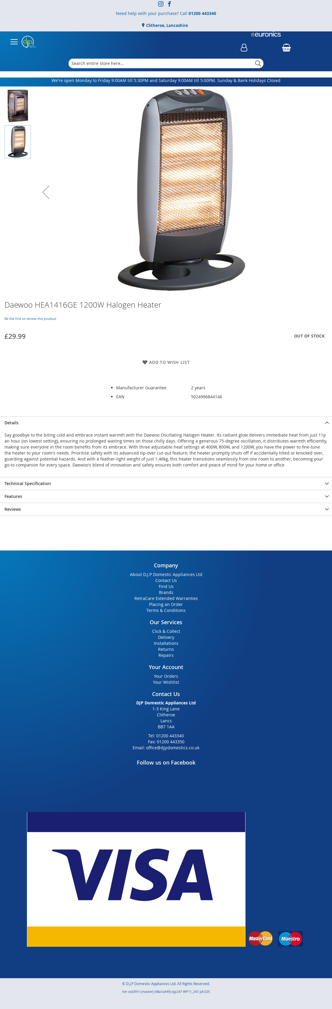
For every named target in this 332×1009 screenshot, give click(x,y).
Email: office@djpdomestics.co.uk (166, 747)
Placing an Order (166, 604)
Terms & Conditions (166, 610)
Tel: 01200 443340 (166, 735)
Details (11, 423)
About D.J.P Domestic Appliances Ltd (166, 574)
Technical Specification (27, 483)
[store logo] (28, 41)
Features (13, 496)
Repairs (166, 655)
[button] (46, 192)
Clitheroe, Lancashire (166, 25)
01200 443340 (202, 13)
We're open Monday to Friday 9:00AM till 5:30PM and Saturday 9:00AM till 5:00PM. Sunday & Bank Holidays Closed (166, 80)
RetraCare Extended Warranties (166, 598)
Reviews (12, 509)
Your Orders (166, 676)
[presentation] (166, 422)
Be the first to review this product (30, 318)
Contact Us (166, 580)
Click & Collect (166, 631)
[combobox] (166, 63)
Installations (166, 643)
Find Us (166, 586)
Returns (166, 649)
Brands (166, 592)
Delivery (166, 637)
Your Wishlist (166, 682)
